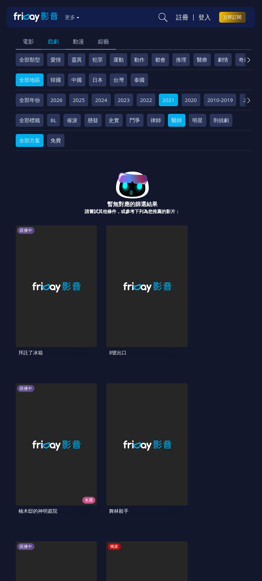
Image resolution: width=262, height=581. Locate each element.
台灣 (118, 79)
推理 (181, 59)
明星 (197, 120)
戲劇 (53, 41)
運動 (118, 59)
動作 (139, 59)
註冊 (182, 17)
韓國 (56, 79)
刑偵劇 (221, 120)
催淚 (72, 120)
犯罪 (97, 59)
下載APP (117, 528)
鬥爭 (135, 120)
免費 (56, 140)
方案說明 (84, 516)
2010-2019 (220, 99)
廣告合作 (89, 528)
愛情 (56, 59)
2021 (168, 99)
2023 (124, 99)
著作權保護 (209, 516)
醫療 (202, 59)
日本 (97, 79)
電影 (28, 41)
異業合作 (28, 528)
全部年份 (29, 99)
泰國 (139, 79)
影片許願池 (59, 528)
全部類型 (29, 59)
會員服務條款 (145, 516)
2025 (79, 99)
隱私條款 (178, 516)
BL (54, 120)
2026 (56, 99)
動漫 (78, 41)
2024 (101, 99)
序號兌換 (56, 516)
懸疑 (93, 120)
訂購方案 (144, 528)
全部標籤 (29, 120)
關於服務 (28, 516)
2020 (191, 99)
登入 (204, 17)
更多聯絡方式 (206, 559)
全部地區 (29, 79)
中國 (76, 79)
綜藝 (103, 41)
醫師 (176, 120)
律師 (156, 120)
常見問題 (112, 516)
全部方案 (29, 140)
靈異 (76, 59)
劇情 (223, 59)
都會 (160, 59)
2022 (146, 99)
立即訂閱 (232, 17)
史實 (114, 120)
